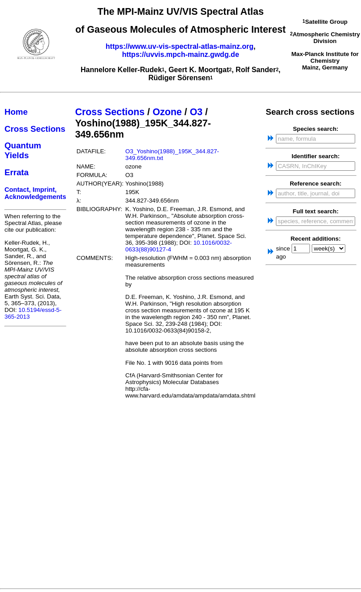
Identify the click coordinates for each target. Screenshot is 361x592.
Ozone (167, 112)
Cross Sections (34, 129)
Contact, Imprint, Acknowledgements (35, 193)
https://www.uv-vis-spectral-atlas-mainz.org (180, 46)
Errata (16, 172)
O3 (196, 112)
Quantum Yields (22, 150)
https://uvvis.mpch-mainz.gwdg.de (180, 54)
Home (16, 112)
